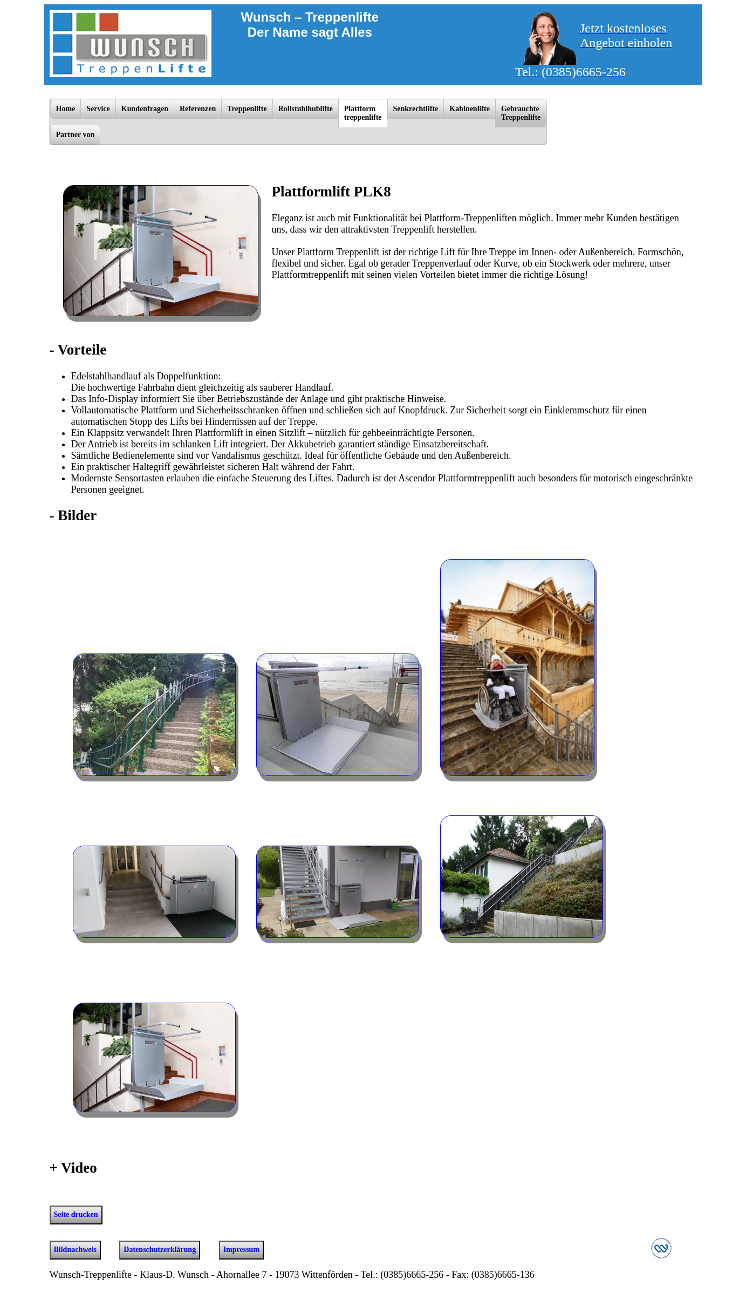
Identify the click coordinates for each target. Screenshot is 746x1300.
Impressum (241, 1249)
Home (66, 109)
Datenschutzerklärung (160, 1249)
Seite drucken (76, 1214)
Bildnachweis (75, 1249)
